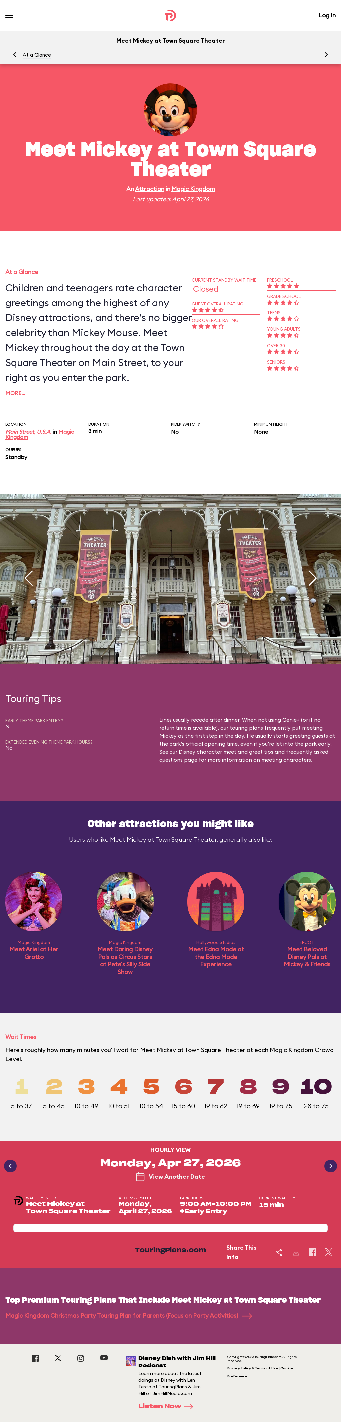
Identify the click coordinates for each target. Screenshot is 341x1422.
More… (15, 393)
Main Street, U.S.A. (28, 431)
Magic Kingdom (193, 189)
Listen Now (167, 1407)
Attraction (149, 189)
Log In (327, 15)
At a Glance (37, 55)
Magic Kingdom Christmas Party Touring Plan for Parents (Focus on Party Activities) (128, 1315)
